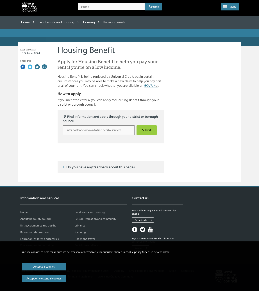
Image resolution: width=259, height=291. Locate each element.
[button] (230, 6)
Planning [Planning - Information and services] (80, 232)
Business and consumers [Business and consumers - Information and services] (34, 232)
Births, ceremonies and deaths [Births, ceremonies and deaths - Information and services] (38, 225)
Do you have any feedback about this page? (98, 167)
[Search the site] (111, 6)
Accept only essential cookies (43, 278)
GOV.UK (149, 86)
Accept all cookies (44, 266)
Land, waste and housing (56, 22)
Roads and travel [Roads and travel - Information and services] (85, 239)
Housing (89, 22)
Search (155, 6)
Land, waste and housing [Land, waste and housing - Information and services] (90, 212)
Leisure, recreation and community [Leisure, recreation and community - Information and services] (95, 219)
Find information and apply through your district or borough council (110, 119)
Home (25, 22)
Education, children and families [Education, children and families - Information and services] (39, 239)
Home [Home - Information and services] (24, 212)
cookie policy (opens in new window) (148, 252)
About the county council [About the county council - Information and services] (35, 219)
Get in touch (144, 220)
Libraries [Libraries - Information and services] (80, 225)
